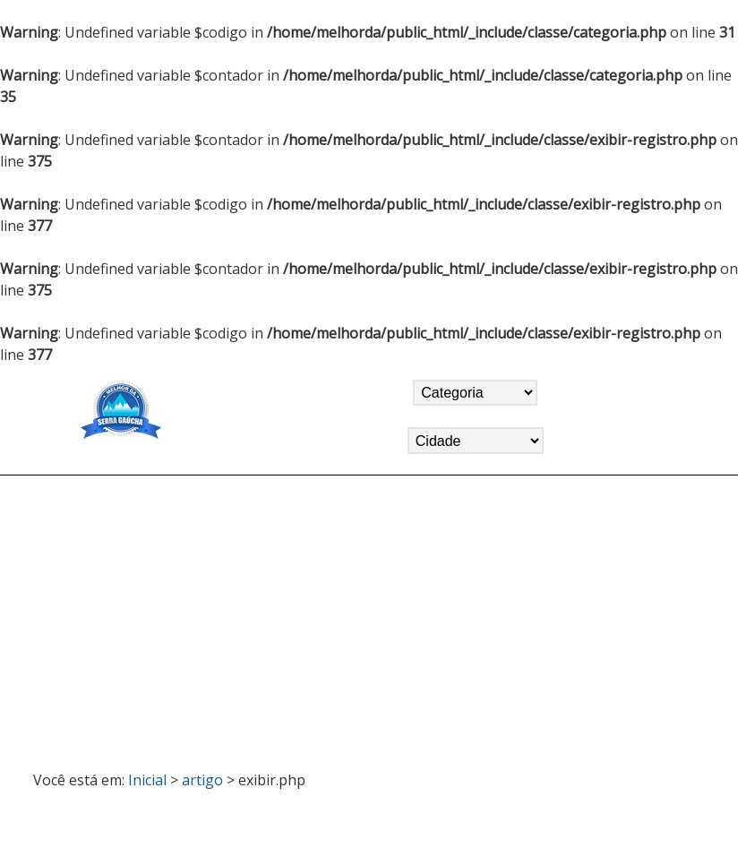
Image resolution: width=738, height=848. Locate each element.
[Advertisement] (369, 615)
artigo (202, 780)
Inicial (147, 780)
